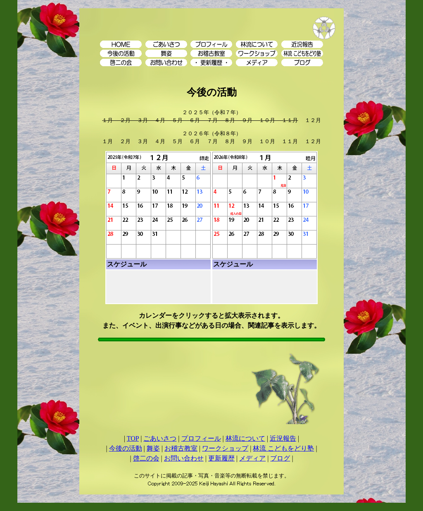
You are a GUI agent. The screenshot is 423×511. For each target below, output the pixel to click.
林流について (245, 438)
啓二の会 (146, 458)
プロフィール (201, 438)
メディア (252, 458)
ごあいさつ (159, 438)
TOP (133, 438)
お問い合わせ (184, 458)
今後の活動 (125, 448)
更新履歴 (221, 458)
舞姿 (153, 448)
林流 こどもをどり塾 (283, 448)
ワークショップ (225, 448)
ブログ (280, 458)
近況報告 (283, 438)
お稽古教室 (180, 448)
